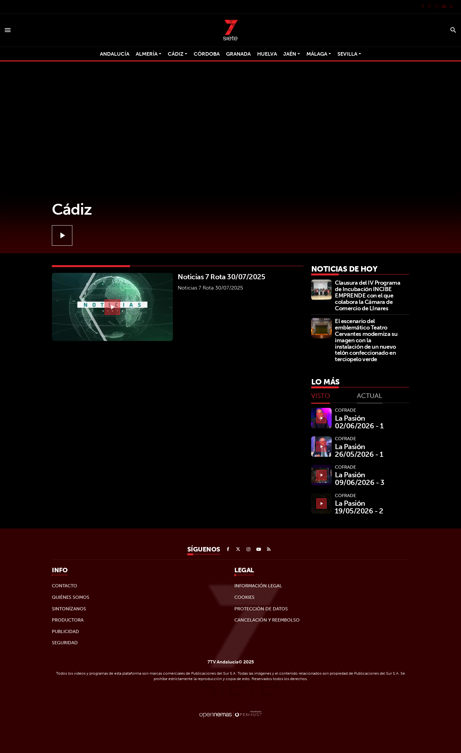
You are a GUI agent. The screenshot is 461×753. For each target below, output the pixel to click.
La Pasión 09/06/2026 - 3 (359, 478)
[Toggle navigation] (7, 30)
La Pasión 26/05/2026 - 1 (359, 450)
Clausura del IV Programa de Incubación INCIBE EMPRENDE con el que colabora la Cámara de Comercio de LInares (367, 295)
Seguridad (65, 642)
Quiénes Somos (70, 597)
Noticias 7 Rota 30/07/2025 (221, 277)
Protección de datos (261, 609)
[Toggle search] (453, 30)
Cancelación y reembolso (267, 620)
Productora (68, 620)
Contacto (64, 586)
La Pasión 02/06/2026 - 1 (359, 422)
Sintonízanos (69, 609)
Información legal (258, 586)
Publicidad (65, 631)
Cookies (244, 597)
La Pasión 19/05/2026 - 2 (359, 507)
